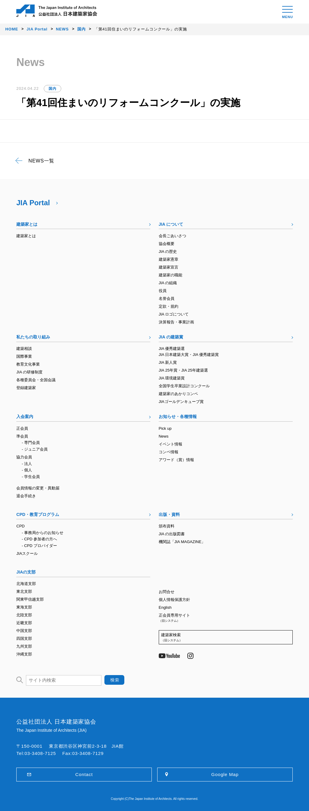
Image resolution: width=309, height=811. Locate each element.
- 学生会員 (31, 476)
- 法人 (27, 463)
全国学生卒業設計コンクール (184, 386)
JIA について (171, 224)
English (165, 607)
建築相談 (24, 348)
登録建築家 (26, 387)
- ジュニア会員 (35, 449)
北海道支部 (26, 583)
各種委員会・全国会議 (36, 380)
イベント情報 (170, 444)
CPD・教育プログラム (37, 514)
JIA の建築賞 (171, 337)
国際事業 (24, 356)
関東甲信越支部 (30, 599)
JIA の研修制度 (29, 372)
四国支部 (24, 638)
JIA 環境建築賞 (172, 378)
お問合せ (166, 591)
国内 (52, 88)
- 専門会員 (31, 442)
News (164, 436)
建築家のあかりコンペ (178, 393)
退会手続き (26, 496)
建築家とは (26, 224)
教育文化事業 (28, 364)
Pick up (165, 428)
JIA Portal (33, 203)
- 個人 (27, 470)
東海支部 (24, 607)
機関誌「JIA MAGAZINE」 (182, 541)
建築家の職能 (170, 275)
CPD (20, 526)
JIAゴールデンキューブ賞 (181, 401)
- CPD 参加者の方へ (39, 539)
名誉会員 (166, 298)
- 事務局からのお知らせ (42, 532)
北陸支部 (24, 615)
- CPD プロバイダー (39, 545)
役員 (163, 290)
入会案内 (24, 416)
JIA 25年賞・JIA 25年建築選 (183, 370)
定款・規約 (168, 306)
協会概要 (166, 243)
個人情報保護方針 (174, 599)
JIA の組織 (168, 283)
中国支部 (24, 630)
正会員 (22, 428)
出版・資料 (169, 514)
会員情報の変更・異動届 (37, 488)
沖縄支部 (24, 654)
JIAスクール (27, 553)
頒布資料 (166, 526)
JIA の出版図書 (172, 534)
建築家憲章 (168, 259)
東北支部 (24, 591)
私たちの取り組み (33, 337)
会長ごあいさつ (172, 236)
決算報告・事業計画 (176, 322)
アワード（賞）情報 (176, 459)
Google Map (225, 774)
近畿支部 (24, 623)
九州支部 (24, 646)
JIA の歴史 (168, 251)
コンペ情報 (168, 452)
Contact (84, 774)
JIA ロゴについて (174, 314)
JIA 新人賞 (168, 362)
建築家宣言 (168, 267)
